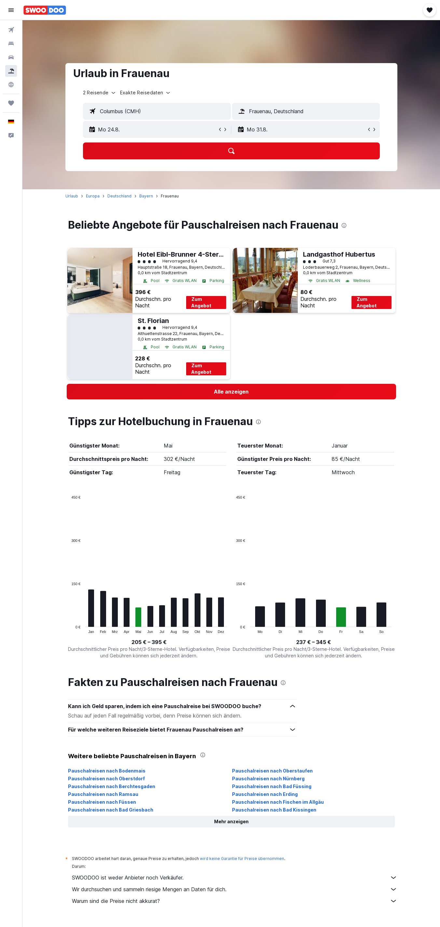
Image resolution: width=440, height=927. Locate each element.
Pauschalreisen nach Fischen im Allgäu (278, 802)
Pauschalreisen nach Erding (265, 794)
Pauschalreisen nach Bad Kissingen (274, 810)
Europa (93, 196)
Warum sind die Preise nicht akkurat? (234, 901)
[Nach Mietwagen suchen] (11, 57)
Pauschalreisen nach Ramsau (103, 794)
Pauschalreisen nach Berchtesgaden (111, 786)
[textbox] (157, 111)
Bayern (146, 196)
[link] (231, 391)
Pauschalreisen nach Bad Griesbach (110, 810)
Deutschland (119, 196)
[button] (11, 10)
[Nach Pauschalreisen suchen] (11, 70)
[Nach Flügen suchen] (11, 29)
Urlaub (71, 196)
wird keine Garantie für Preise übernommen (242, 858)
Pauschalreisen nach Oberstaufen (272, 770)
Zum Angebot (201, 302)
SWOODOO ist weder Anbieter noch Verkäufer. (234, 877)
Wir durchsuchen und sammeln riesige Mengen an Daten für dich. (234, 889)
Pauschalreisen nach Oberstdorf (106, 778)
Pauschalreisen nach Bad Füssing (271, 786)
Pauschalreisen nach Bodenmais (106, 770)
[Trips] (11, 103)
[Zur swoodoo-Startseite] (44, 10)
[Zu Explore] (11, 84)
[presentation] (344, 225)
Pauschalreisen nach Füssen (102, 802)
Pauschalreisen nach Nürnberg (268, 778)
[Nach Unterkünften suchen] (11, 43)
